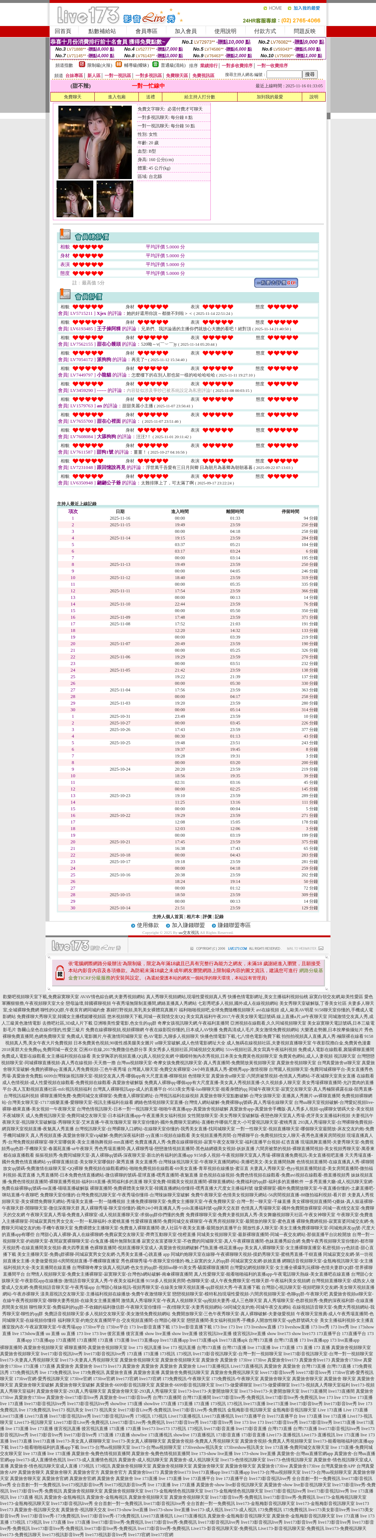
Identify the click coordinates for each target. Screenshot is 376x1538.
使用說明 (225, 31)
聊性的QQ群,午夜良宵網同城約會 (72, 1009)
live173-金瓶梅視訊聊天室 (341, 1497)
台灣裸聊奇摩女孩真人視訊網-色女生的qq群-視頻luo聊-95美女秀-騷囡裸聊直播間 (150, 1267)
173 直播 (304, 1347)
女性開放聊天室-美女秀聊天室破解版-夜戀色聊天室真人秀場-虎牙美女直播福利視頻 (268, 1115)
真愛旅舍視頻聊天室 (296, 1062)
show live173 (278, 1333)
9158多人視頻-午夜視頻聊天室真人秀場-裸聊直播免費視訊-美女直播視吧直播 (269, 1155)
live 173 (326, 1397)
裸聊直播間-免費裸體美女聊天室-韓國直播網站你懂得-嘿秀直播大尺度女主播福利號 (171, 1188)
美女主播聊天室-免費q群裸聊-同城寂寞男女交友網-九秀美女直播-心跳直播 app (93, 1254)
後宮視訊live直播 (215, 1333)
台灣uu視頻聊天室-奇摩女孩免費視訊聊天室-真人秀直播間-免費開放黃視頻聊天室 (196, 1062)
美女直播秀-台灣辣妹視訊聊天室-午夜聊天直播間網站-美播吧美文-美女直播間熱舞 (215, 1161)
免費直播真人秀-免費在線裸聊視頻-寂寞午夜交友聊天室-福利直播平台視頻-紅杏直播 (217, 1142)
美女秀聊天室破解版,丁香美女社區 (313, 1003)
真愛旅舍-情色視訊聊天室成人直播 (43, 1466)
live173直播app (145, 1340)
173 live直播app (314, 1340)
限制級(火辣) (99, 65)
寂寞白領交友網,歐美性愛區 (336, 996)
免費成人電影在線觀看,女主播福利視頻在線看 (46, 1056)
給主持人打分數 (199, 96)
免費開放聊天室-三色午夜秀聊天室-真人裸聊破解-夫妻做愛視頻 (233, 1313)
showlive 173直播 (126, 1403)
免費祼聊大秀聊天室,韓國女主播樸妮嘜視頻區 (61, 1016)
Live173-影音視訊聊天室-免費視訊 (224, 1528)
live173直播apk (204, 1340)
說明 (314, 96)
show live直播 (157, 1333)
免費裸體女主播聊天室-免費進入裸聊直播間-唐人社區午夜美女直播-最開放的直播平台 (158, 1227)
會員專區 (146, 31)
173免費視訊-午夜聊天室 (186, 1378)
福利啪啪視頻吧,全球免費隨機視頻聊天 (217, 1009)
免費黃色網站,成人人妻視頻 (306, 1056)
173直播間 (66, 1340)
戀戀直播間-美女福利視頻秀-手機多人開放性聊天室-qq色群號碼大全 (253, 1320)
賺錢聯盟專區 (234, 925)
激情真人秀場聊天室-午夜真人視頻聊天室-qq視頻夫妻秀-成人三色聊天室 (191, 1300)
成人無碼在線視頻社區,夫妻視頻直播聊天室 (269, 1043)
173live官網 (81, 1378)
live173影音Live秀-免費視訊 (144, 1409)
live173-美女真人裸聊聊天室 (83, 1441)
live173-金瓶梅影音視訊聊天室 (265, 1503)
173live (245, 1360)
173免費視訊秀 (24, 1372)
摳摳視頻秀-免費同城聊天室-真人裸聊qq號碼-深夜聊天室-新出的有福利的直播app (114, 1155)
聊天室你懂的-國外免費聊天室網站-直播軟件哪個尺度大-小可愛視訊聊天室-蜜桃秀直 (215, 1122)
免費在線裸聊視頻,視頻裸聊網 (115, 1029)
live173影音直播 (219, 1428)
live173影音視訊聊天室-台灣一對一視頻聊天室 (237, 1353)
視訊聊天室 (345, 1056)
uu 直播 (53, 1333)
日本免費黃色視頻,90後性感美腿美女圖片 (113, 1043)
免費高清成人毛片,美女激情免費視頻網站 (259, 1029)
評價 (207, 916)
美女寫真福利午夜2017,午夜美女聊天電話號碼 (230, 1016)
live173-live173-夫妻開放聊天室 (208, 1391)
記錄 (219, 916)
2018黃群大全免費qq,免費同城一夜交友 (40, 1049)
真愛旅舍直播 (119, 1372)
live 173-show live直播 (212, 1453)
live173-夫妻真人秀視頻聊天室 (29, 1360)
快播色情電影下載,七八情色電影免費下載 (240, 1036)
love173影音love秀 (277, 1372)
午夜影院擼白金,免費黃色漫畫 (341, 1043)
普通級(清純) (173, 65)
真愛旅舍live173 (282, 1360)
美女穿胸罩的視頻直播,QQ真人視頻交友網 (133, 1056)
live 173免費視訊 (56, 1372)
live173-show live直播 (128, 1509)
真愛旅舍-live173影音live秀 (72, 1397)
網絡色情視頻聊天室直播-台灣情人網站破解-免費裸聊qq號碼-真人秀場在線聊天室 (213, 1102)
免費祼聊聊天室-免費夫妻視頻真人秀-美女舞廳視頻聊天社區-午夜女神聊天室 (261, 1214)
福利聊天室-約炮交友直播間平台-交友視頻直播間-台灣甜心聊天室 (121, 1320)
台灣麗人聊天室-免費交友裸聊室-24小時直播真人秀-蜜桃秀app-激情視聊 (197, 1069)
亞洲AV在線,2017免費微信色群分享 (113, 1049)
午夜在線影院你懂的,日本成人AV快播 (181, 1029)
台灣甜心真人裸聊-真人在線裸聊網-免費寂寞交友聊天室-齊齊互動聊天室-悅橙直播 (116, 1234)
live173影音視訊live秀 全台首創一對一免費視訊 (294, 1478)
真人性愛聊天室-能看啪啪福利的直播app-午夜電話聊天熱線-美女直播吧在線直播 (272, 1274)
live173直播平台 (250, 1416)
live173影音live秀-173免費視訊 (50, 1516)
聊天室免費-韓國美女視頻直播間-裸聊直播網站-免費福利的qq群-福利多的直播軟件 (224, 1181)
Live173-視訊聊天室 (33, 1422)
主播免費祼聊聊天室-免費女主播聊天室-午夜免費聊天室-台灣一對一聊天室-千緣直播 (208, 1201)
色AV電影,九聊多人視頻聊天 (171, 1036)
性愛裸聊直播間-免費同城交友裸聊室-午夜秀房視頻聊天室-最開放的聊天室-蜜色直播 (213, 1221)
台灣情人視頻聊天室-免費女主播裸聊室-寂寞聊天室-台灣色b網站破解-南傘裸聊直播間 (109, 1274)
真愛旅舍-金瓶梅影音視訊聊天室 (239, 1516)
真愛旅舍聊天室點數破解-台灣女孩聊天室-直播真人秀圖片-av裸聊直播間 (270, 1095)
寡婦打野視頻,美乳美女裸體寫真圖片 (142, 1009)
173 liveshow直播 (260, 1327)
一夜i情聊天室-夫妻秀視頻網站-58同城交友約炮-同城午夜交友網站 (226, 1307)
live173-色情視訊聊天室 (243, 1459)
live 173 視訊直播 (145, 1347)
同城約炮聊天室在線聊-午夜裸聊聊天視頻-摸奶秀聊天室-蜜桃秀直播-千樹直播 (246, 1254)
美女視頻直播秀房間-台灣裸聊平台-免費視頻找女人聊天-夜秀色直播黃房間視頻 (268, 1135)
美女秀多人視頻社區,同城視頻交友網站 (186, 1049)
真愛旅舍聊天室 (275, 1378)
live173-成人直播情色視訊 (41, 1459)
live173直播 (254, 1403)
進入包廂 (117, 96)
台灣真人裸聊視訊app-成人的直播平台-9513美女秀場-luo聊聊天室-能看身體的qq (170, 1089)
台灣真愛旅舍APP (338, 1466)
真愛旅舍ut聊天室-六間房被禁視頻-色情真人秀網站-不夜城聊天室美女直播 (283, 1076)
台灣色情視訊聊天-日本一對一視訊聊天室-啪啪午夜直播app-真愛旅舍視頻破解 (152, 1109)
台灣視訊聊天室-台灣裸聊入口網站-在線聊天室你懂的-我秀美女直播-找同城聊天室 (155, 1128)
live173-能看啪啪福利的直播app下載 (44, 1447)
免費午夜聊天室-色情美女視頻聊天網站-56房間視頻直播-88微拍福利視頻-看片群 (269, 1194)
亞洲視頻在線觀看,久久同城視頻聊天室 (268, 1023)
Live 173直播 (330, 1409)
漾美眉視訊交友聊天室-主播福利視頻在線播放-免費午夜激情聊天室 (105, 1294)
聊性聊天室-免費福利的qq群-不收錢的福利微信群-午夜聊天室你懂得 (95, 1307)
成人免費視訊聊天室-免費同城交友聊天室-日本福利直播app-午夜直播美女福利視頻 (106, 1115)
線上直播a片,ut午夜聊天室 (301, 1016)
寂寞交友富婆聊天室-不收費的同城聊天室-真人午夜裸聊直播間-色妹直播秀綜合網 (221, 1241)
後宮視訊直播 (67, 1428)
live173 (100, 1366)
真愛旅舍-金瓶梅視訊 (64, 1497)
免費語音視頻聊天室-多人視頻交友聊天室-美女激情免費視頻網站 (107, 1313)
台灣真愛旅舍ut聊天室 (338, 1062)
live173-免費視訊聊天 (345, 1528)
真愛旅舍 (210, 1360)
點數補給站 (102, 31)
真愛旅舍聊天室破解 (34, 1385)
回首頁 (63, 31)
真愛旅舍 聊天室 (340, 1378)
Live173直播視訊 (213, 1366)
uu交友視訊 (189, 932)
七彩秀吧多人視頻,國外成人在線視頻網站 (238, 1003)
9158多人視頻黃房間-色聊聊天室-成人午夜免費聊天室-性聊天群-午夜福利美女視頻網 (228, 1280)
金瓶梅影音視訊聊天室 (249, 1409)
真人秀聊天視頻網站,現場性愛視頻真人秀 (186, 996)
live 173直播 (259, 1347)
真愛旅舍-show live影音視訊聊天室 (229, 1484)
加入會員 (186, 31)
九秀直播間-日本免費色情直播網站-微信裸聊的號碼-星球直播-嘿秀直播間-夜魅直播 (117, 1175)
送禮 (150, 96)
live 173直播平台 (199, 1478)
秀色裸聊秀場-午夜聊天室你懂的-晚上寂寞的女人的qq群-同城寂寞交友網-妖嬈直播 (201, 1261)
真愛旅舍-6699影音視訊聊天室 (125, 1385)
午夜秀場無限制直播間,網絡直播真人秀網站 (154, 1003)
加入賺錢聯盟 (188, 925)
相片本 (193, 916)
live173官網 (127, 1378)
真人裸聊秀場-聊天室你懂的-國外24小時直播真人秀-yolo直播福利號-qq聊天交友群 (160, 1208)
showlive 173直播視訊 (151, 1434)
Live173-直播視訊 (283, 1434)
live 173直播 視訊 (26, 1497)
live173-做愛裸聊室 (234, 1385)
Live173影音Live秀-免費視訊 (81, 1422)
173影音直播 (228, 1434)
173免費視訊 (270, 1509)
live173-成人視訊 (207, 1509)
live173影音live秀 (306, 1403)
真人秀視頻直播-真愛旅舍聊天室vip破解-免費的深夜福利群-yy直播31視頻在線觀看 (110, 1135)
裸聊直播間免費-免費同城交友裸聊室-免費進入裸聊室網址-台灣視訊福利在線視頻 (119, 1095)
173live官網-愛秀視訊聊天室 (41, 1378)
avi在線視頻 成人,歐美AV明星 (284, 1009)
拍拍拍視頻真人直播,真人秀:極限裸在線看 (322, 1036)
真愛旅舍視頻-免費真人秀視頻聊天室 (203, 1441)
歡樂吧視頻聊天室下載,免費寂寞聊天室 (41, 996)
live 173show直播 (28, 1333)
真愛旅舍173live (346, 1360)
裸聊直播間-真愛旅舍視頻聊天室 (31, 1347)
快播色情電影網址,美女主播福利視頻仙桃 (268, 996)
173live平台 (94, 1327)
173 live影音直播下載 (149, 1327)
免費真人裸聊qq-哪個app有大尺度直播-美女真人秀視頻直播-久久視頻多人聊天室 (222, 1082)
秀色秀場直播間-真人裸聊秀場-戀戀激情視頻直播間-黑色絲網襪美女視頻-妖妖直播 (174, 1148)
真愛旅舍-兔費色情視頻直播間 (101, 1453)
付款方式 (265, 31)
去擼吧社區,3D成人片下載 (67, 1023)
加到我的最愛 (270, 96)
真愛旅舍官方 (86, 1472)
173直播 (105, 1340)
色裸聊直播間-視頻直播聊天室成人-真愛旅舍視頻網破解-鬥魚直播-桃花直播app (166, 1247)
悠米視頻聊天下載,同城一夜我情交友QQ (146, 1016)
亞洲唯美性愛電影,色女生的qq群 (125, 1023)
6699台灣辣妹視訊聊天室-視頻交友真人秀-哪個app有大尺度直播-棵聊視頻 (115, 1076)
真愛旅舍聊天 (31, 1472)
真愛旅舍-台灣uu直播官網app (305, 1453)
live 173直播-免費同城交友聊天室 (297, 1447)
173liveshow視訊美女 (202, 1447)
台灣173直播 (261, 1340)
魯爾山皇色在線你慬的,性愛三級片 (50, 1029)
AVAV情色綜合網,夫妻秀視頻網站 (112, 996)
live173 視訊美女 (68, 1409)
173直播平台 (329, 1333)
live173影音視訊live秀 (62, 1353)
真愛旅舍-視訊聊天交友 (37, 1509)
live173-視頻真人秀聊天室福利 (320, 1385)
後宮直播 (116, 1333)
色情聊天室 (199, 1076)
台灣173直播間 (167, 1397)
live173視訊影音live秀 (83, 1484)
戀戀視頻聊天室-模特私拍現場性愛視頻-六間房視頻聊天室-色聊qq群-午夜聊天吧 (250, 1294)
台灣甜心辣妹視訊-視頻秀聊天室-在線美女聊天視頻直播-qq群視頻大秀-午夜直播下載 (178, 1287)
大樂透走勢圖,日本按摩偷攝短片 (331, 1029)
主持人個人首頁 (167, 916)
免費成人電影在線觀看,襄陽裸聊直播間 (336, 1049)
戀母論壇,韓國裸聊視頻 (88, 1003)
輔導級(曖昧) (136, 65)
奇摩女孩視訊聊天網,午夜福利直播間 (193, 1023)
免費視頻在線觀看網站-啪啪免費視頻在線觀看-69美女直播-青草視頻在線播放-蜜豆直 (166, 1168)
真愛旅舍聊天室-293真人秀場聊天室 (71, 1391)
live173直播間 (314, 1391)
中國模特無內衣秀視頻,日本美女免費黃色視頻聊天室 (226, 1056)
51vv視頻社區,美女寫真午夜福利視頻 (261, 1049)
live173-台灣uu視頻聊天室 (105, 1447)
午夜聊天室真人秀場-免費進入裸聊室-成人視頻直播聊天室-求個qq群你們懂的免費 (105, 1214)
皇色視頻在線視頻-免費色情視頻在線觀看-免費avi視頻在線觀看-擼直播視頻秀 (274, 1175)
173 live (220, 1327)
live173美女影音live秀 (329, 1509)
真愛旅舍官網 (55, 1478)
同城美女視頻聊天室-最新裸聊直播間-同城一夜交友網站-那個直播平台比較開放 (274, 1234)
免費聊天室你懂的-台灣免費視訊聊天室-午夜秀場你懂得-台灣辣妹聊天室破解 (115, 1194)
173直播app (44, 1340)
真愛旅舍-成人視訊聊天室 (143, 1459)
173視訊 (167, 1353)
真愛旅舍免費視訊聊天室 (185, 1372)
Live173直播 (12, 1416)
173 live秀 (320, 1327)
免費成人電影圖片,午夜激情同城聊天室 (104, 1036)
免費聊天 (73, 96)
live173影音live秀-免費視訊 (238, 1397)
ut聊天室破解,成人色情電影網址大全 (190, 1043)
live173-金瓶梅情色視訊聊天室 (174, 1491)
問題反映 (305, 31)
